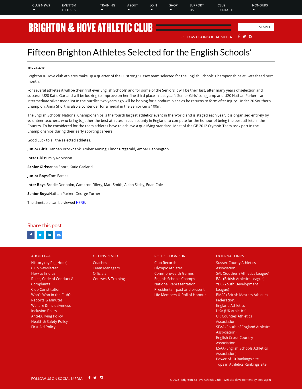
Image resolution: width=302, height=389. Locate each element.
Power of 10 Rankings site (237, 358)
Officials (99, 273)
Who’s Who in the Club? (51, 294)
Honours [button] (260, 5)
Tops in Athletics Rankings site (241, 364)
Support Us (197, 7)
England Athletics (230, 305)
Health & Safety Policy (49, 321)
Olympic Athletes (168, 268)
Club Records (165, 262)
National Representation (175, 284)
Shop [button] (173, 5)
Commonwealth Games (174, 273)
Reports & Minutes (47, 300)
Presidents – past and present (179, 289)
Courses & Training (109, 278)
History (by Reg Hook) (49, 262)
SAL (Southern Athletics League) (242, 273)
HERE (80, 202)
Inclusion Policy (44, 310)
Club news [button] (41, 5)
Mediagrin (264, 380)
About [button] (132, 5)
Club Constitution (46, 289)
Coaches (100, 262)
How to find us (43, 273)
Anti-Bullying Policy (47, 316)
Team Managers (106, 268)
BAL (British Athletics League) (240, 278)
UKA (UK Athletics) (231, 310)
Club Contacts (226, 7)
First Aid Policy (43, 326)
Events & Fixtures (69, 7)
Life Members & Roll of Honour (180, 294)
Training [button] (107, 5)
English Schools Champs (174, 278)
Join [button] (153, 5)
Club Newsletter (44, 268)
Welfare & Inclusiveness (51, 305)
